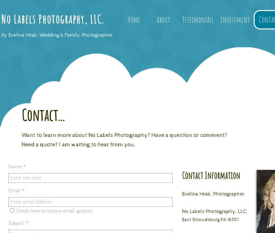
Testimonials (197, 19)
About (163, 19)
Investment (235, 19)
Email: (16, 191)
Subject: (18, 223)
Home (133, 19)
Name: (16, 167)
